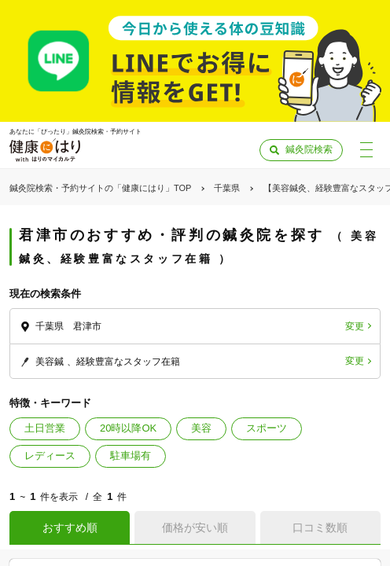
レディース (49, 455)
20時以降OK (128, 428)
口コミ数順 (320, 527)
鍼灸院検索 (309, 149)
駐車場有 (130, 455)
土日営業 (44, 428)
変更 (354, 326)
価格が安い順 (195, 527)
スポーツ (266, 428)
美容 (201, 428)
